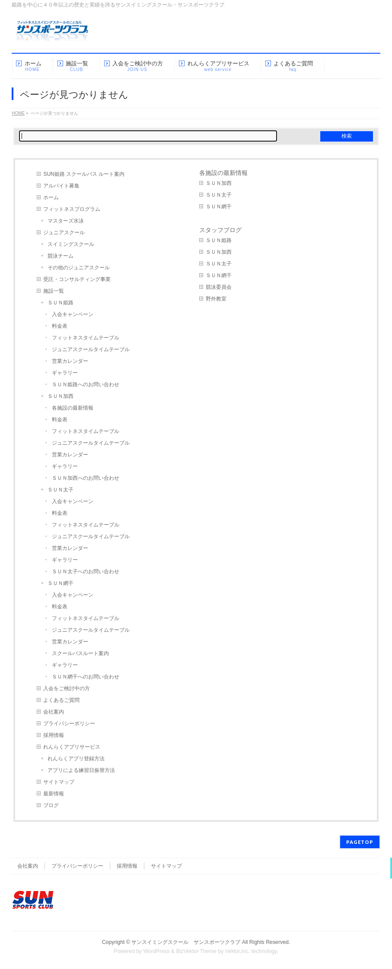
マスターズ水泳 (66, 221)
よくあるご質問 (61, 700)
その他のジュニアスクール (79, 268)
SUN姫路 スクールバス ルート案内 (83, 174)
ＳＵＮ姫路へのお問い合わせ (85, 384)
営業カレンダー (70, 361)
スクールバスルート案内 (80, 653)
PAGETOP (359, 842)
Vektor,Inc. (237, 951)
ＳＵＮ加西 (60, 396)
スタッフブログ (220, 229)
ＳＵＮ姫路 (60, 303)
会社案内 (53, 712)
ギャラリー (65, 373)
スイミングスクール (71, 244)
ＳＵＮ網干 (60, 583)
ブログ (51, 805)
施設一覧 (53, 291)
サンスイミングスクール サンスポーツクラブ (185, 942)
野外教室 (216, 299)
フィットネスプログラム (71, 209)
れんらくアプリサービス (71, 747)
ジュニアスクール (64, 232)
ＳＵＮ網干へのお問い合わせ (85, 677)
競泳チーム (60, 256)
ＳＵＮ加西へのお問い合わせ (85, 478)
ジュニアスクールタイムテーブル (91, 349)
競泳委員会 (219, 287)
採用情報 (53, 735)
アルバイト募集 (61, 186)
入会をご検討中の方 (66, 688)
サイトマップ (58, 782)
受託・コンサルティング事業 (77, 279)
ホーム (51, 197)
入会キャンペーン (72, 314)
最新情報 (53, 794)
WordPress (156, 951)
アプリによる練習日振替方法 (81, 770)
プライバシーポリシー (69, 723)
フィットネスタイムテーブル (85, 338)
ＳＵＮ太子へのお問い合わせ (85, 571)
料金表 (59, 326)
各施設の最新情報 (72, 408)
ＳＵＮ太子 (60, 490)
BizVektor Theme (196, 951)
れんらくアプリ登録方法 (76, 759)
